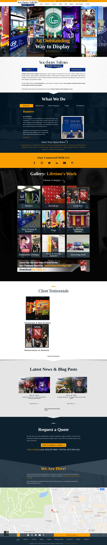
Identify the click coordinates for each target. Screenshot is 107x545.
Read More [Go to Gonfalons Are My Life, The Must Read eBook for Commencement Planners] (33, 403)
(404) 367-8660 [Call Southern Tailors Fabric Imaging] (67, 1)
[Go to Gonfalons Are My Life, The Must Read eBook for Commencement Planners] (34, 385)
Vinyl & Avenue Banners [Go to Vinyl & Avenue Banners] (56, 149)
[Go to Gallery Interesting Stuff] (78, 246)
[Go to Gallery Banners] (29, 197)
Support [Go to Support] (71, 4)
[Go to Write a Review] (43, 1)
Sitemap (78, 539)
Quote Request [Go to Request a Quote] (79, 4)
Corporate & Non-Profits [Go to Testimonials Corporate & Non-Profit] (38, 323)
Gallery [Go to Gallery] (60, 4)
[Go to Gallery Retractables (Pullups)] (29, 246)
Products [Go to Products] (54, 4)
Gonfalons (80, 106)
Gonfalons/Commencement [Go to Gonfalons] (77, 145)
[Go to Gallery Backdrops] (54, 197)
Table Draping (53, 106)
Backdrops (40, 106)
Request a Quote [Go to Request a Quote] (59, 539)
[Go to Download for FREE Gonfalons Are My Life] (53, 266)
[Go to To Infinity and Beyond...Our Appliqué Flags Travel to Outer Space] (71, 385)
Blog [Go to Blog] (66, 4)
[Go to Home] (27, 4)
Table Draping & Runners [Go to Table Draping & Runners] (71, 147)
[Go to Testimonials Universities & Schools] (37, 336)
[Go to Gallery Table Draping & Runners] (29, 221)
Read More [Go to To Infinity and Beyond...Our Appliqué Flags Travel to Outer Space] (70, 403)
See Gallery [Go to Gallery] (52, 51)
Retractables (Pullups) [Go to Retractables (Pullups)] (60, 145)
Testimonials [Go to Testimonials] (76, 70)
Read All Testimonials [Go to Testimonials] (53, 356)
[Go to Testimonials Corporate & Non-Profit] (38, 308)
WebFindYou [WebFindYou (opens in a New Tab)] (74, 543)
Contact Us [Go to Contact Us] (70, 539)
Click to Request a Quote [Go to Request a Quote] (52, 445)
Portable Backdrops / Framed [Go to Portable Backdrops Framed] (42, 145)
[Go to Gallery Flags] (54, 221)
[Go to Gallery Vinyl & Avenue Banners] (54, 246)
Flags (67, 106)
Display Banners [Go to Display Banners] (26, 145)
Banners (26, 106)
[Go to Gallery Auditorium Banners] (78, 221)
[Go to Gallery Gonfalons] (78, 197)
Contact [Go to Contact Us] (88, 4)
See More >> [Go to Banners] (27, 137)
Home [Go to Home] (41, 4)
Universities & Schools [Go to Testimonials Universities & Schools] (37, 350)
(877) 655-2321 (83, 1)
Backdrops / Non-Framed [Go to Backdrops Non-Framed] (30, 147)
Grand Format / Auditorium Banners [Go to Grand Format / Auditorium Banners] (50, 147)
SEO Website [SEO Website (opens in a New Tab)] (68, 543)
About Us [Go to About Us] (47, 4)
